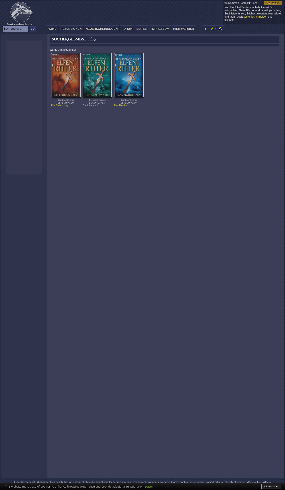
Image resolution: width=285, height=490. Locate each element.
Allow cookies (271, 486)
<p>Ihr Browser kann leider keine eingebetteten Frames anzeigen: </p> (24, 107)
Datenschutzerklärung (260, 482)
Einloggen (273, 3)
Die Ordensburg (60, 105)
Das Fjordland (121, 105)
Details (149, 486)
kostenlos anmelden (255, 16)
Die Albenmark (91, 105)
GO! (33, 28)
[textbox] (15, 29)
